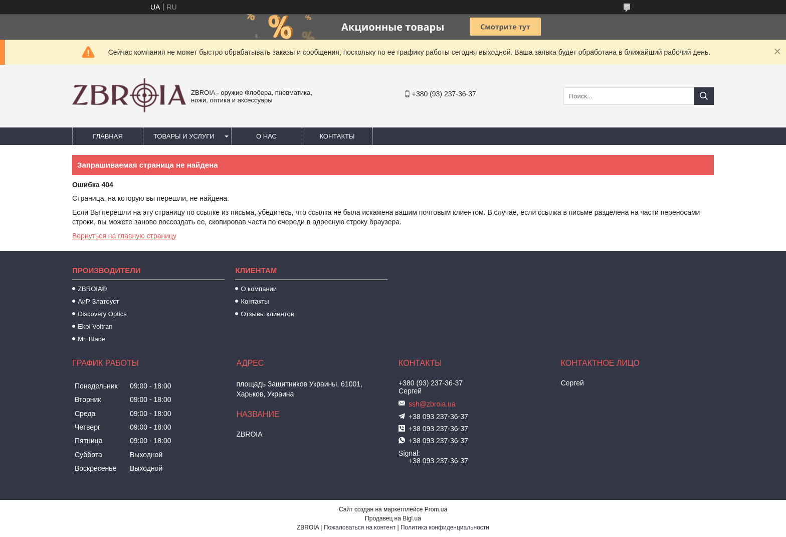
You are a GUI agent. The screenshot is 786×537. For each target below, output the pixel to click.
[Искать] (704, 96)
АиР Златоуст (98, 301)
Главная (108, 136)
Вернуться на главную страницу (124, 236)
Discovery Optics (102, 314)
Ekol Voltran (95, 326)
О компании (259, 289)
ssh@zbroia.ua (432, 404)
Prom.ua (436, 509)
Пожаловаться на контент (360, 527)
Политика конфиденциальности (445, 527)
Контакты (336, 136)
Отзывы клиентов (267, 314)
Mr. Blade (91, 339)
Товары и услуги (184, 136)
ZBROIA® (92, 289)
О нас (266, 136)
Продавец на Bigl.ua (393, 518)
